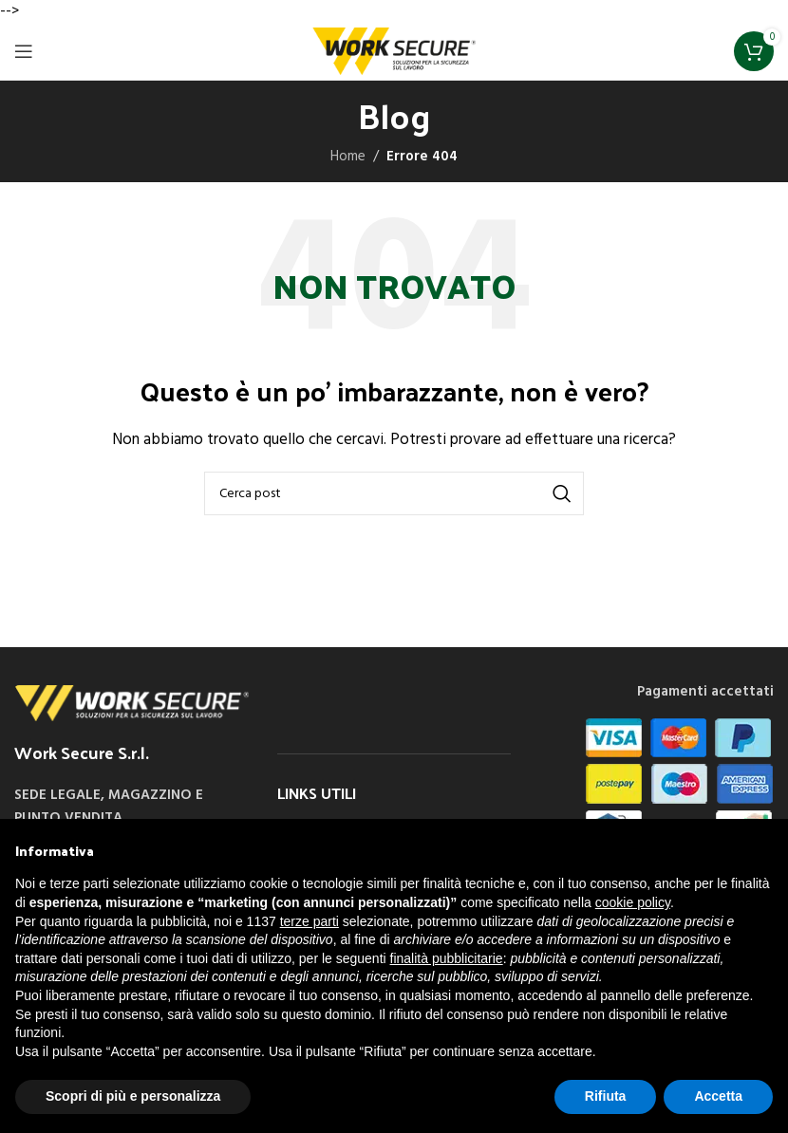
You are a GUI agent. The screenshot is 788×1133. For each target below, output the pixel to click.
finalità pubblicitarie (446, 958)
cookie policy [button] (632, 902)
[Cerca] (394, 493)
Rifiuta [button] (606, 1096)
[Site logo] (394, 51)
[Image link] (131, 703)
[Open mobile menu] (24, 51)
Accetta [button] (718, 1096)
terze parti (309, 921)
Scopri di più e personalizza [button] (133, 1096)
